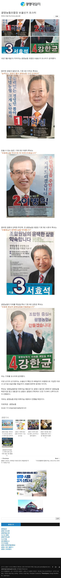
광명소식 (11, 524)
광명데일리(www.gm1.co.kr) (8, 569)
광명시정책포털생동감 (8, 545)
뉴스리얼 (4, 539)
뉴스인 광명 (5, 535)
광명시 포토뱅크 (6, 549)
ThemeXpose (45, 573)
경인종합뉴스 (5, 541)
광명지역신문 (5, 537)
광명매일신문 (5, 533)
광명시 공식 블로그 (7, 547)
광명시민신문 (5, 531)
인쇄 (57, 16)
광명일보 (4, 529)
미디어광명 (4, 543)
